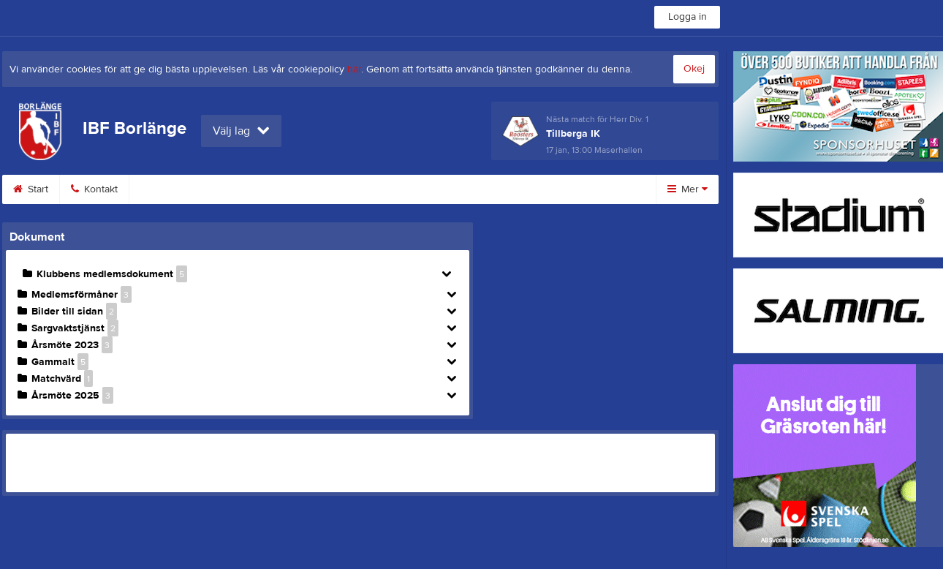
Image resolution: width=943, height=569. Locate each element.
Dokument (436, 189)
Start (30, 189)
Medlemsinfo (261, 189)
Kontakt (94, 189)
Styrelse (513, 189)
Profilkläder (351, 189)
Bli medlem (171, 189)
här (354, 69)
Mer (687, 189)
